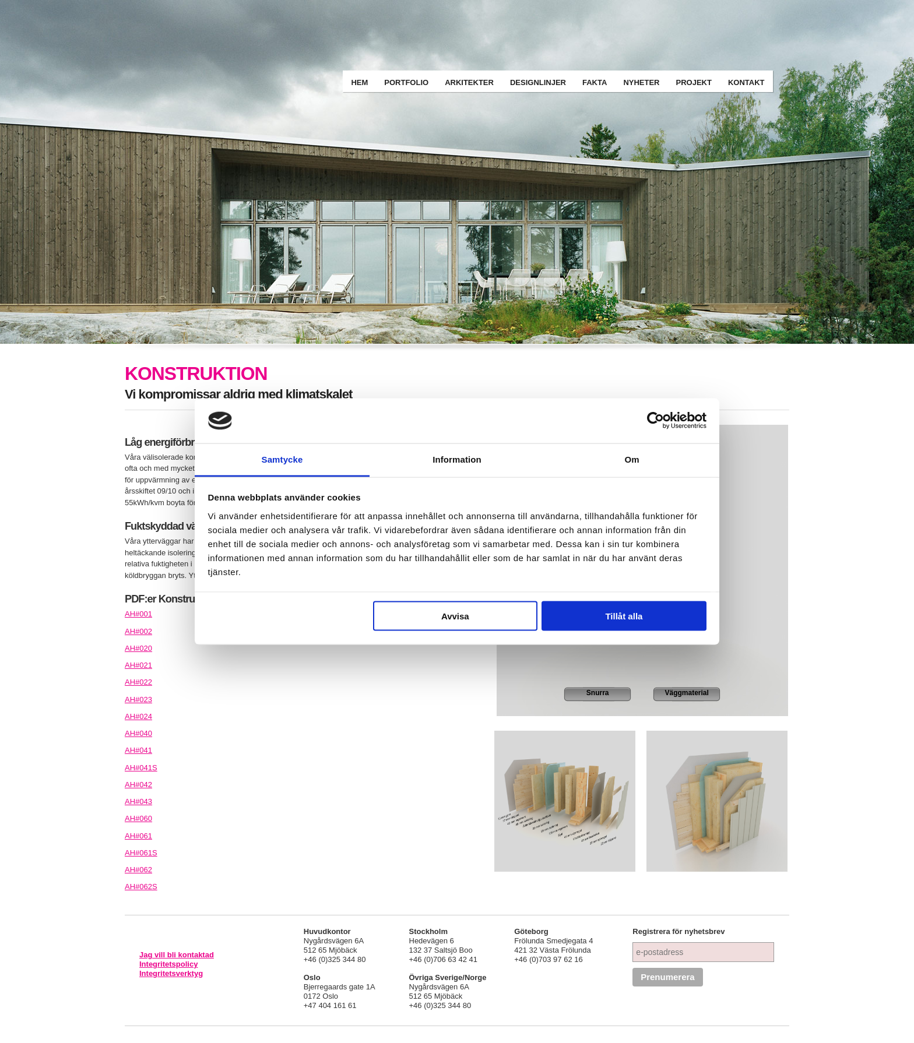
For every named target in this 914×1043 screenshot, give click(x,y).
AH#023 (138, 699)
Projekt (694, 82)
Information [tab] (457, 459)
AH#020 (138, 648)
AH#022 (138, 682)
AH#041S (141, 767)
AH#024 (138, 716)
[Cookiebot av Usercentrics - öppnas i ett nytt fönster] (655, 420)
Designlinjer (538, 82)
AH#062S (141, 886)
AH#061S (141, 852)
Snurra (597, 693)
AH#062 (138, 869)
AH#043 (138, 801)
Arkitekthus (244, 30)
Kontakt (746, 82)
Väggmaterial (687, 693)
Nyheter (641, 82)
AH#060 (138, 818)
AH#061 (138, 835)
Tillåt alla (623, 616)
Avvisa (455, 616)
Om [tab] (631, 459)
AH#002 (138, 631)
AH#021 (138, 665)
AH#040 (138, 733)
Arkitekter (469, 82)
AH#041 (138, 750)
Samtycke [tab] (282, 459)
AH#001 (138, 613)
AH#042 (138, 784)
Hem (359, 82)
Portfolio (406, 82)
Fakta (594, 82)
